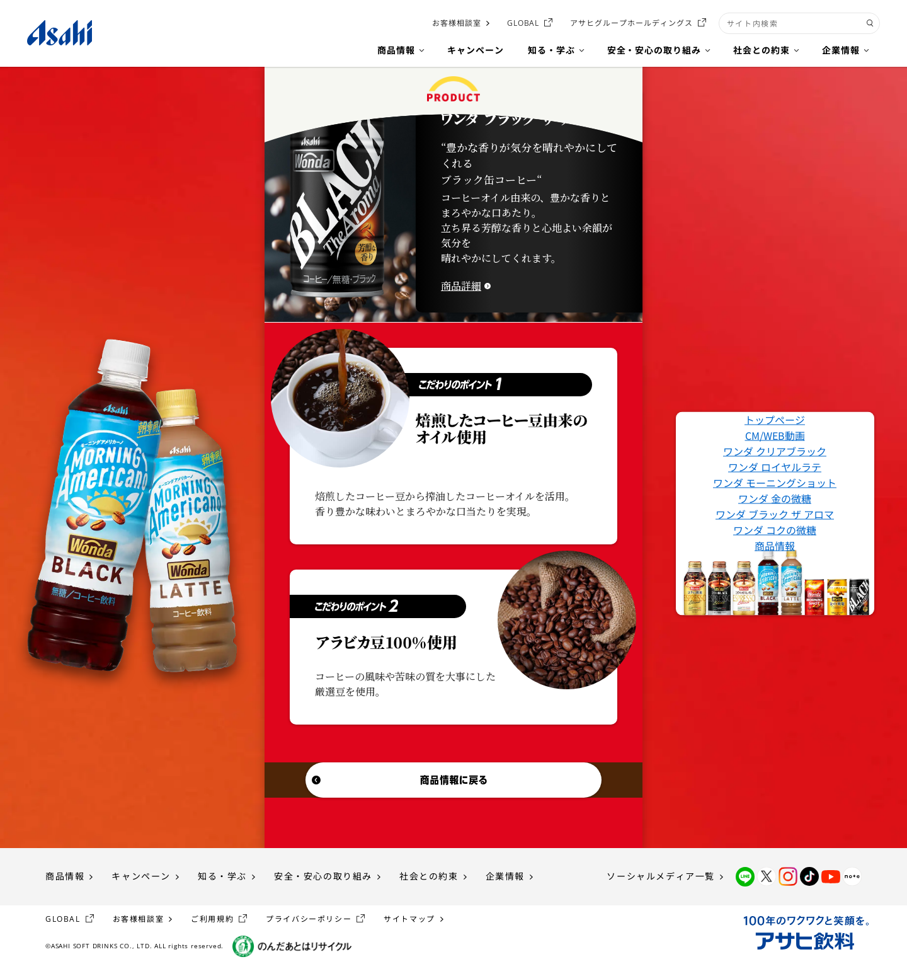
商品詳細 (461, 285)
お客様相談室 (456, 23)
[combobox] (799, 23)
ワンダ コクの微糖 (774, 529)
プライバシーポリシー (308, 919)
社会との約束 (429, 876)
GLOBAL (523, 23)
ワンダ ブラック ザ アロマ (775, 514)
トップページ (774, 419)
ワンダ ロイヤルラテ (774, 466)
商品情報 (775, 545)
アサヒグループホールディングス (631, 23)
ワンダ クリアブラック (774, 451)
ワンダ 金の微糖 (774, 498)
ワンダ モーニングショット (774, 482)
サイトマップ (409, 919)
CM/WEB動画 (775, 435)
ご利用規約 (212, 919)
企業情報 (505, 876)
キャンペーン (141, 876)
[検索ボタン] (870, 23)
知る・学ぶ (222, 876)
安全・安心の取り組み (323, 876)
